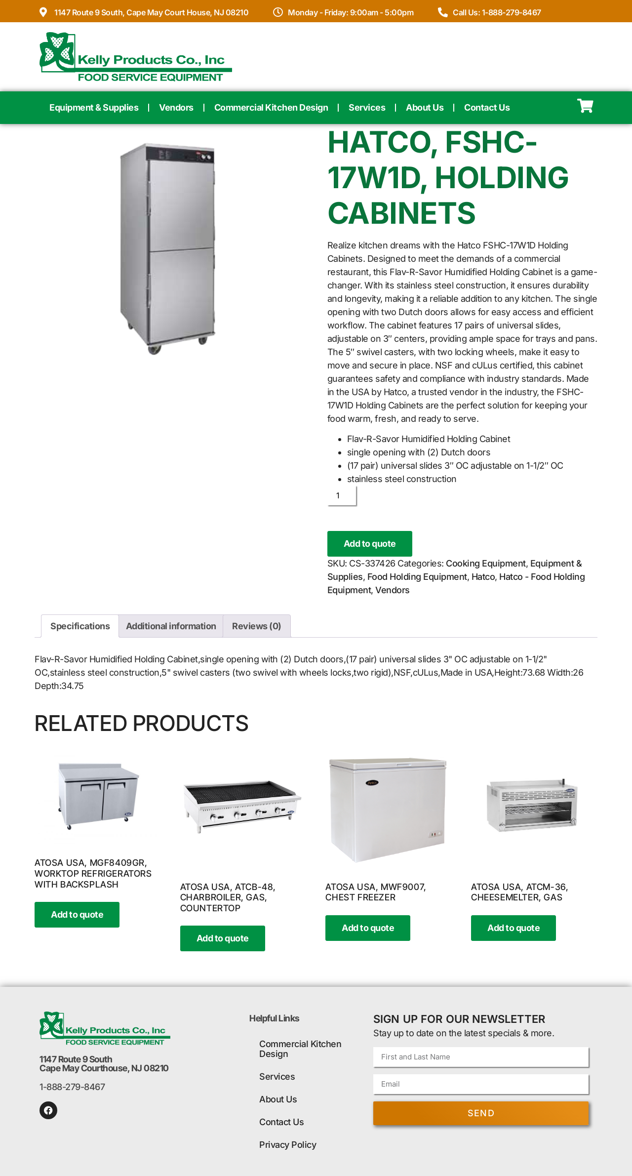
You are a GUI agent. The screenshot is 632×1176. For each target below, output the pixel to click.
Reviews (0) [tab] (256, 626)
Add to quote (370, 543)
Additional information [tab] (171, 626)
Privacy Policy (287, 1144)
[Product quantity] (341, 495)
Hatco (483, 576)
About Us (424, 107)
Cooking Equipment (486, 563)
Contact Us (487, 107)
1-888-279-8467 (72, 1087)
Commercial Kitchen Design (271, 107)
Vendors (176, 107)
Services (367, 107)
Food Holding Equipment (417, 576)
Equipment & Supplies (93, 107)
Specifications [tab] (80, 626)
